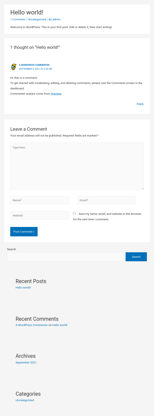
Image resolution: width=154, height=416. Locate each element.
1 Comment (17, 19)
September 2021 (26, 362)
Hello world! (23, 287)
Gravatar (56, 93)
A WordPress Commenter (34, 65)
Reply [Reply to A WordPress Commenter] (140, 104)
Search (11, 249)
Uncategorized (37, 19)
